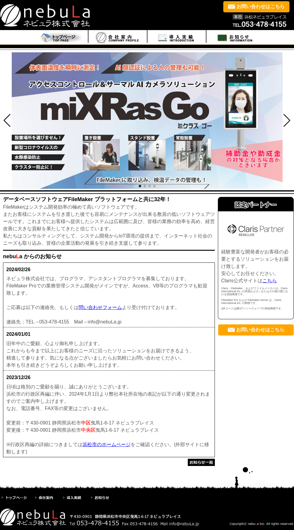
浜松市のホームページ (106, 444)
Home (59, 37)
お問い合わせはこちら (261, 6)
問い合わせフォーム (100, 307)
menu (117, 37)
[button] (7, 120)
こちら (269, 280)
